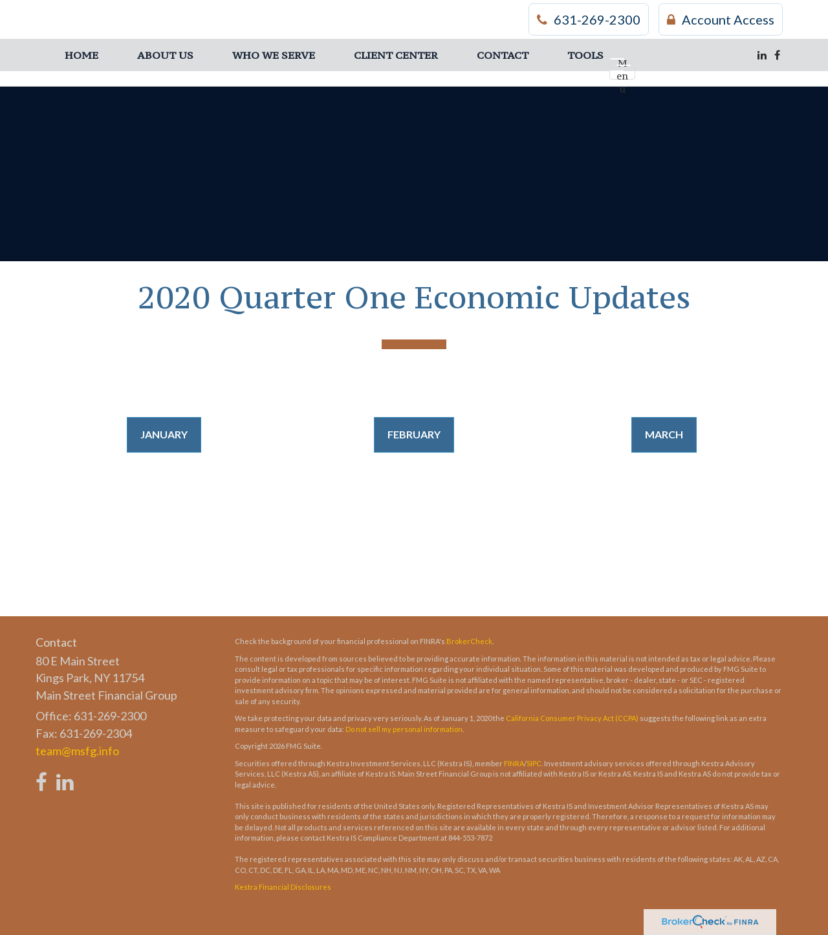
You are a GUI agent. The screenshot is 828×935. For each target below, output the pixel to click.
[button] (165, 55)
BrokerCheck (469, 641)
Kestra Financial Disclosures (283, 887)
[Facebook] (777, 55)
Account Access (720, 19)
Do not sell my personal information (404, 729)
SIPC (534, 763)
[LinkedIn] (762, 55)
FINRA (514, 763)
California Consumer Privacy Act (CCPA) (572, 718)
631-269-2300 (588, 19)
